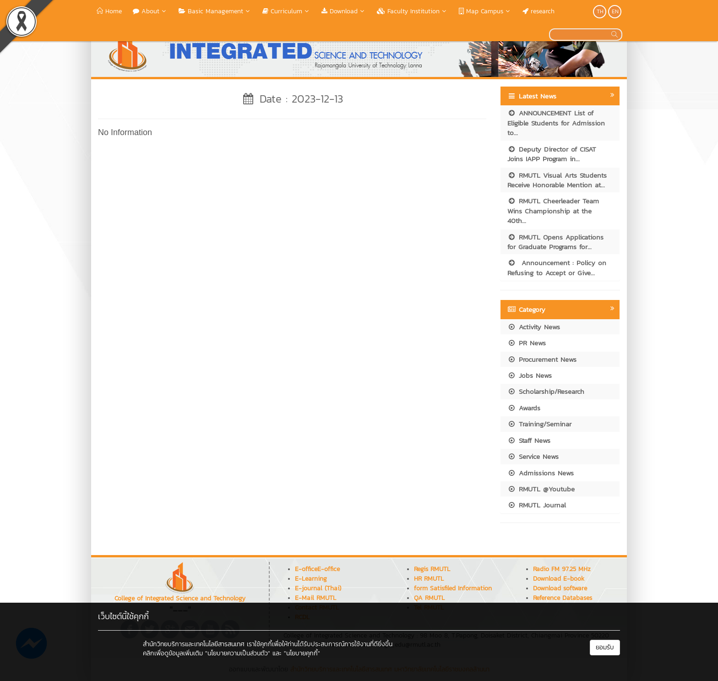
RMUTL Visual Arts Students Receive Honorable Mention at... (557, 180)
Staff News (528, 440)
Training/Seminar (539, 424)
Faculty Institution (412, 11)
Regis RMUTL (432, 569)
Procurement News (542, 359)
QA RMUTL (429, 598)
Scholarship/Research (545, 391)
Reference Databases (562, 598)
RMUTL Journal (536, 505)
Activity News (533, 326)
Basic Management (215, 11)
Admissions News (540, 473)
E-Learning (311, 578)
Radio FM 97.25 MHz (562, 569)
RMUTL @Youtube (541, 489)
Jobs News (529, 375)
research (538, 11)
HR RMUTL (429, 578)
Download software (560, 588)
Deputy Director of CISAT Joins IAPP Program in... (551, 154)
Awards (523, 408)
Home (109, 11)
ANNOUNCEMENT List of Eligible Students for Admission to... (556, 123)
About (150, 11)
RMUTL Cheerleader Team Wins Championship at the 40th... (553, 211)
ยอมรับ (605, 647)
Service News (533, 456)
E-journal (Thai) (318, 588)
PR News (526, 343)
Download (343, 11)
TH (600, 11)
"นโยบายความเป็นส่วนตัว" (237, 653)
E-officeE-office (317, 569)
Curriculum (286, 11)
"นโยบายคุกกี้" (302, 653)
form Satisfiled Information (453, 588)
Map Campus (485, 11)
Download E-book (558, 578)
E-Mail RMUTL (315, 598)
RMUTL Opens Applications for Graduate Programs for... (555, 242)
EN (615, 11)
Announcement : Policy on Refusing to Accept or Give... (556, 267)
